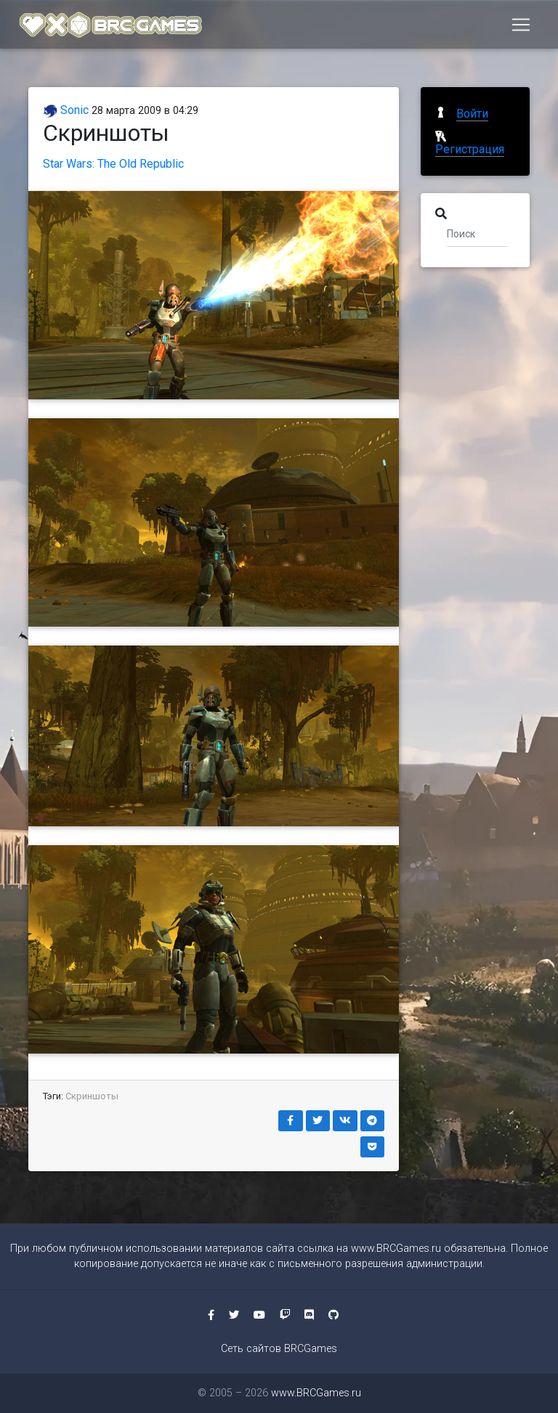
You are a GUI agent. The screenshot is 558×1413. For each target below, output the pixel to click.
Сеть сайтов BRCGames (279, 1349)
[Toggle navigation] (521, 27)
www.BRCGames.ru (396, 1248)
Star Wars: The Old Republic (113, 164)
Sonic (66, 110)
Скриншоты (91, 1096)
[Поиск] (477, 233)
